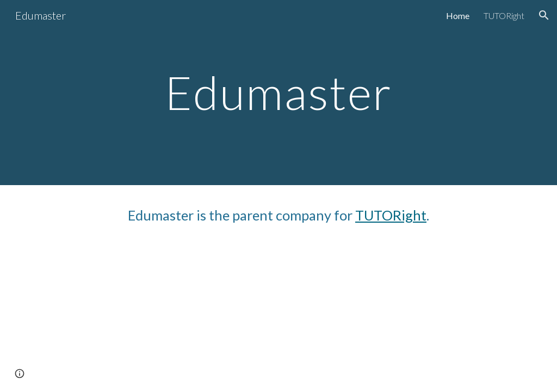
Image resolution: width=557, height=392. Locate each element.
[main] (278, 92)
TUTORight (390, 215)
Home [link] (457, 15)
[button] (544, 15)
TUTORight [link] (504, 15)
